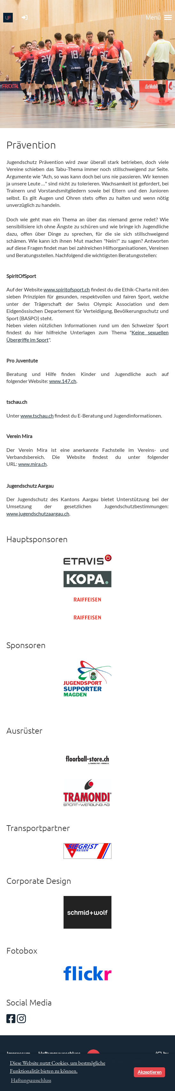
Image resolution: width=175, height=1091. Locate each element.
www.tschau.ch (37, 415)
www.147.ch (62, 381)
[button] (128, 1072)
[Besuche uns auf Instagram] (21, 1018)
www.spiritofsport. (64, 289)
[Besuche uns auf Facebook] (10, 1018)
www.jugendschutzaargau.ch (37, 513)
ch (87, 289)
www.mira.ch (32, 464)
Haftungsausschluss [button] (31, 1080)
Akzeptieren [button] (150, 1072)
